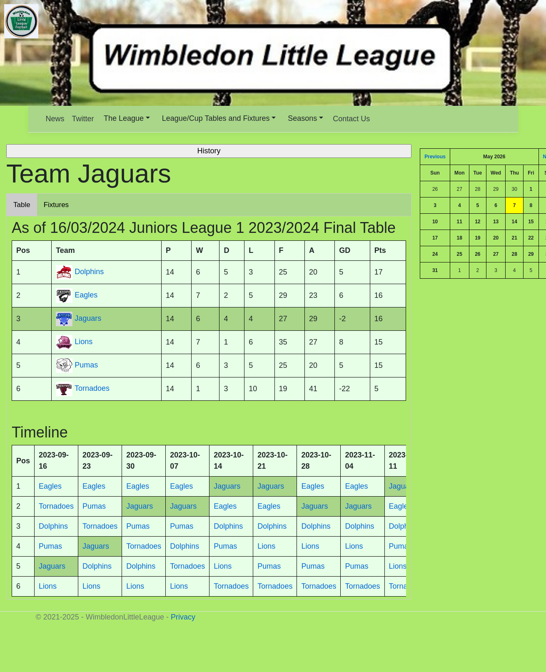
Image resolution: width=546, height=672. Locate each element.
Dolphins (89, 272)
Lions (83, 342)
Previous (435, 157)
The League (124, 118)
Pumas (86, 365)
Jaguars (88, 319)
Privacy (183, 617)
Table (21, 205)
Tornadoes (92, 389)
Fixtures (56, 205)
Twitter (83, 119)
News (55, 119)
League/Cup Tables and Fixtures (216, 118)
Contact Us (351, 119)
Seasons (302, 118)
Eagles (86, 295)
